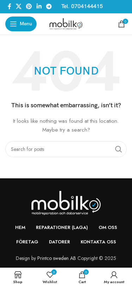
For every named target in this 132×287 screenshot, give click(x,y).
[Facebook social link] (9, 6)
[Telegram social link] (49, 6)
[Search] (66, 149)
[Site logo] (66, 23)
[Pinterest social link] (29, 6)
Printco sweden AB (56, 258)
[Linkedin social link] (39, 6)
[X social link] (18, 6)
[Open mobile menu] (21, 24)
